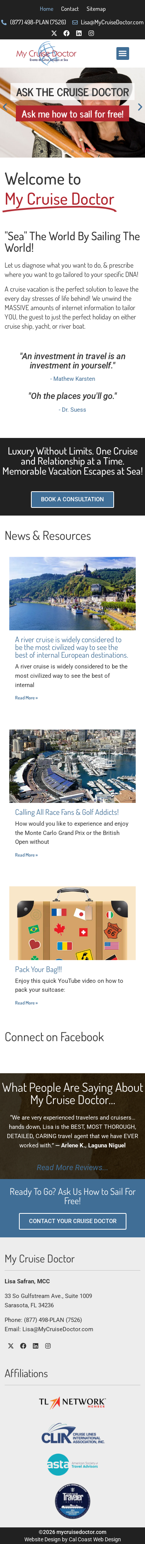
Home (46, 8)
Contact (70, 8)
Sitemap (96, 8)
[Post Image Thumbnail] (72, 593)
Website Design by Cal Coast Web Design (72, 1539)
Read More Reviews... (72, 1167)
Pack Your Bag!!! (38, 969)
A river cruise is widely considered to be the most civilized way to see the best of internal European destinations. (71, 647)
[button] (122, 53)
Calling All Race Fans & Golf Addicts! (67, 812)
